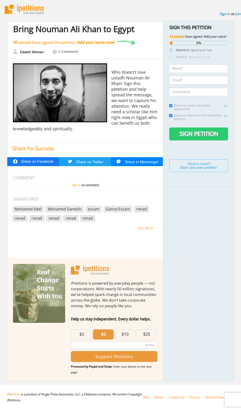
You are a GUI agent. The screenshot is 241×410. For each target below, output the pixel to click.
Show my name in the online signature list (190, 107)
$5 (103, 334)
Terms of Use (214, 397)
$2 (81, 334)
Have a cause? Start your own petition (199, 165)
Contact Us (177, 397)
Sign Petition (198, 133)
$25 (146, 334)
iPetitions (24, 9)
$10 (125, 334)
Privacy (195, 397)
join (238, 14)
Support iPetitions (114, 356)
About (159, 397)
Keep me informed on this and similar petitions (195, 117)
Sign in (225, 14)
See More (145, 228)
